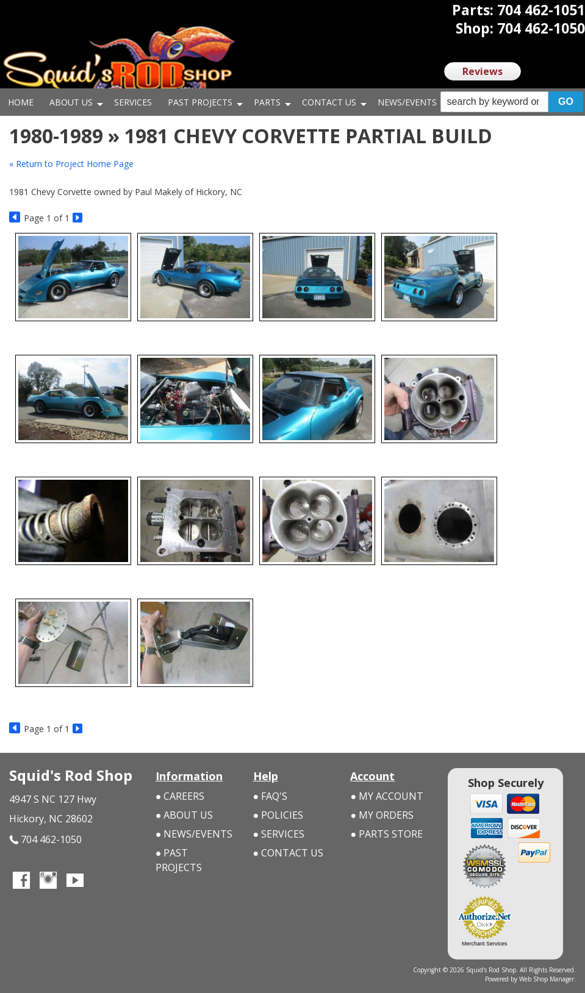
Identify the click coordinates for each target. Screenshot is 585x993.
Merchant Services (485, 944)
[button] (511, 102)
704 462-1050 (45, 840)
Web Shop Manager (546, 979)
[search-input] (494, 102)
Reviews (482, 71)
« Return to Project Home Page (71, 163)
